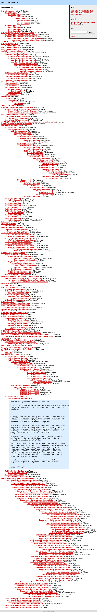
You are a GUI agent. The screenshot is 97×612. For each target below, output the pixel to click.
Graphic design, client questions (13, 253)
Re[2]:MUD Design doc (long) (11, 287)
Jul (91, 22)
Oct (75, 24)
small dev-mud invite (8, 224)
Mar (75, 22)
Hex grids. (5, 222)
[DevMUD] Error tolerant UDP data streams (16, 124)
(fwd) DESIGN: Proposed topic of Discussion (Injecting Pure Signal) (25, 334)
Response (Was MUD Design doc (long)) (15, 304)
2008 (72, 14)
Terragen (4, 338)
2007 (91, 13)
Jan (72, 22)
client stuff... (5, 311)
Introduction (5, 96)
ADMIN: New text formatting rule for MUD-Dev (17, 349)
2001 (91, 11)
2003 (76, 13)
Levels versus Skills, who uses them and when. (18, 478)
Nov (78, 24)
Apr (81, 22)
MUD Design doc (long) (9, 125)
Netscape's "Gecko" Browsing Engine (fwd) (17, 107)
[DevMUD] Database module (11, 316)
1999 (84, 11)
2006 (87, 13)
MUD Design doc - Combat (10, 355)
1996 (72, 11)
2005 (84, 13)
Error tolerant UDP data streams (13, 115)
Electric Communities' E (10, 47)
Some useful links (7, 302)
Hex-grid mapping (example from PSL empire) (17, 33)
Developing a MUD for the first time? (14, 313)
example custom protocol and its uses (15, 309)
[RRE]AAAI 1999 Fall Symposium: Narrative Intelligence (21, 333)
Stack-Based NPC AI (8, 82)
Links (73, 36)
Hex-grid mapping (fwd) (9, 44)
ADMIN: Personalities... (9, 42)
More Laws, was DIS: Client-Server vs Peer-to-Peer (19, 276)
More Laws (5, 284)
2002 (72, 13)
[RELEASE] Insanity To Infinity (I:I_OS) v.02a (17, 347)
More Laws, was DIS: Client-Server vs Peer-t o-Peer (26, 280)
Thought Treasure (7, 105)
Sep (72, 24)
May (84, 22)
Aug (93, 22)
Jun (88, 22)
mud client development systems (13, 51)
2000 (87, 11)
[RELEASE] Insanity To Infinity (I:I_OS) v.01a (17, 340)
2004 (80, 13)
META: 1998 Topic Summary (11, 345)
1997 (76, 11)
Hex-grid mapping (7, 11)
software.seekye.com (48, 611)
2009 (76, 14)
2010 (80, 14)
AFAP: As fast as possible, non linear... (15, 233)
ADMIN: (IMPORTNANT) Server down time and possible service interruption (28, 122)
